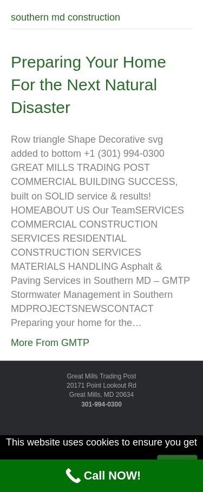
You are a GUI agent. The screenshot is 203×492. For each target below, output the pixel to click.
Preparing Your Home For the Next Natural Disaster (88, 84)
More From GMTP (50, 342)
